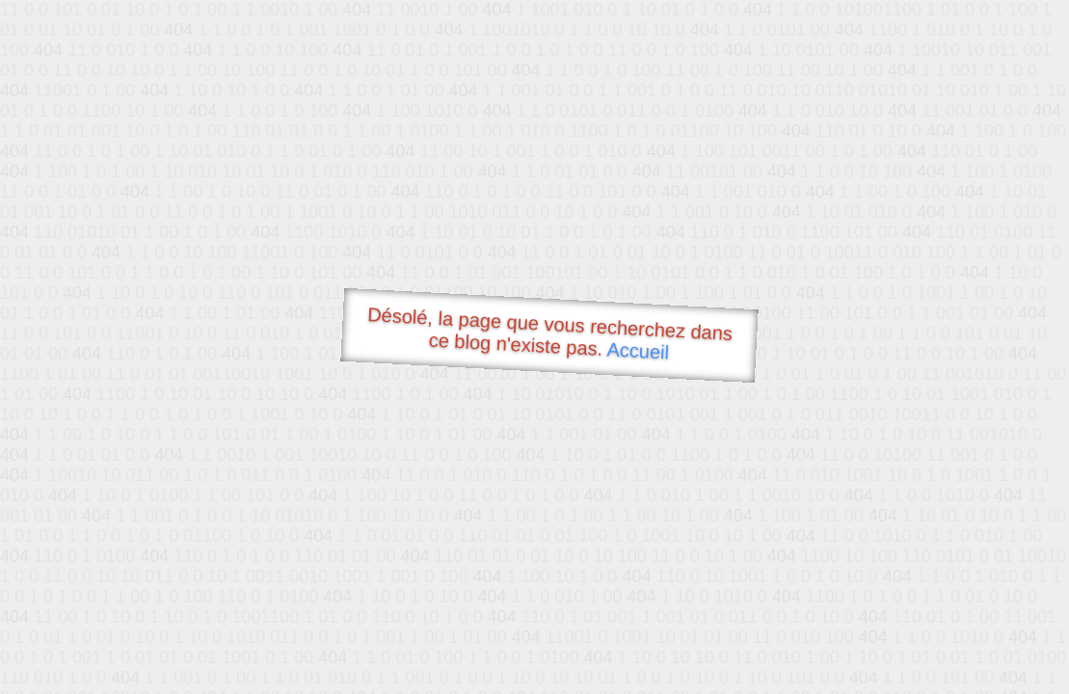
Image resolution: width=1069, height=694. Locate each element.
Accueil (638, 350)
